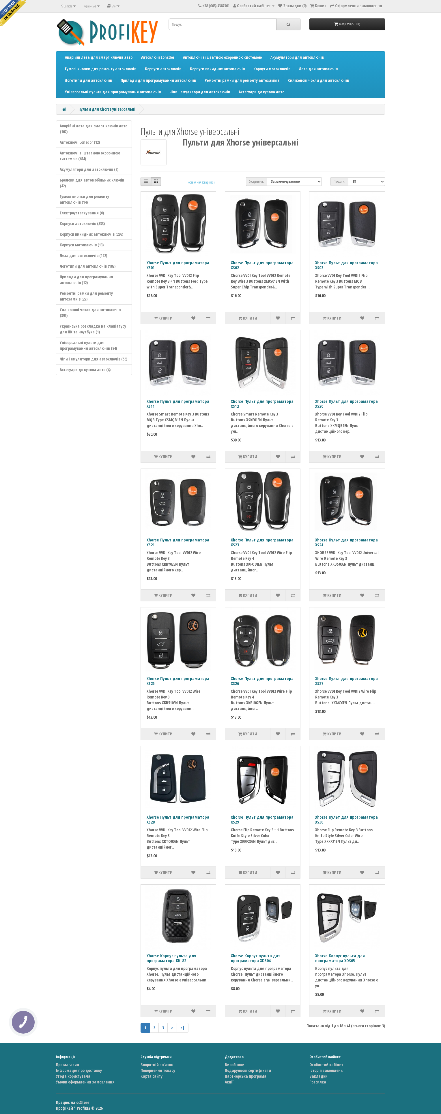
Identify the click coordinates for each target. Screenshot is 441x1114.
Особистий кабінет (326, 1064)
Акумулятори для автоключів (297, 57)
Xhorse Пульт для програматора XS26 (262, 680)
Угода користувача (73, 1076)
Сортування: (256, 181)
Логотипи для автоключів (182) (87, 266)
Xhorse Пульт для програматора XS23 (262, 542)
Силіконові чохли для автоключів (318, 80)
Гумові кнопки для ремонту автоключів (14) (84, 199)
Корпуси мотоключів (271, 68)
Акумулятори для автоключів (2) (89, 169)
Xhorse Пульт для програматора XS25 (178, 680)
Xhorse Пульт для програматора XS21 (178, 542)
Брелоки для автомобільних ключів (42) (92, 182)
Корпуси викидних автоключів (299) (91, 234)
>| (182, 1027)
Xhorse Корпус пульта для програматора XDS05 (340, 958)
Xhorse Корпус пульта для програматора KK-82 (171, 958)
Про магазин (67, 1064)
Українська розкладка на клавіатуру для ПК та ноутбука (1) (93, 329)
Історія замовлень (326, 1070)
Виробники (234, 1064)
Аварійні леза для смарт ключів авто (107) (93, 128)
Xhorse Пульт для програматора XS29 (262, 819)
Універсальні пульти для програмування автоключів (113, 92)
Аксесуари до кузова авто (261, 92)
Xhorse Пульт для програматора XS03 (346, 265)
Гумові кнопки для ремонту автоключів (100, 68)
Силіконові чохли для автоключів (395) (90, 312)
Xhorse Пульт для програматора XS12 (262, 403)
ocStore (82, 1102)
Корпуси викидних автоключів (217, 68)
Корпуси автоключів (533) (82, 223)
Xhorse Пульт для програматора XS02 (262, 265)
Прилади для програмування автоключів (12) (86, 279)
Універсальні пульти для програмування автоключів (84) (88, 345)
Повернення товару (158, 1070)
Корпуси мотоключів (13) (82, 245)
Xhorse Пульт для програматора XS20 (346, 403)
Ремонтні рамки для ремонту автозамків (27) (86, 296)
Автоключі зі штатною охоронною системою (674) (90, 155)
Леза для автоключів (318, 68)
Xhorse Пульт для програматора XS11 (178, 403)
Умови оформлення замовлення (85, 1082)
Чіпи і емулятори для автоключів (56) (93, 359)
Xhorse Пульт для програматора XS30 (346, 819)
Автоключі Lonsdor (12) (80, 142)
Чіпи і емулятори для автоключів (199, 92)
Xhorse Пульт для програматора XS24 (346, 542)
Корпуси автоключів (163, 68)
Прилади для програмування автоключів (158, 80)
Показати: (339, 181)
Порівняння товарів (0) (200, 182)
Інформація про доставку (79, 1070)
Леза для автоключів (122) (83, 255)
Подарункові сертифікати (248, 1070)
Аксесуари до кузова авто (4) (85, 369)
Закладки (318, 1076)
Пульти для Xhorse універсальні (107, 109)
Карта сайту (151, 1076)
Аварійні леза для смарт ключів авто (98, 57)
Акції (229, 1082)
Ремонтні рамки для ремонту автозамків (242, 80)
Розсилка (317, 1082)
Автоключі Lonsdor (157, 57)
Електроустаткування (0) (82, 213)
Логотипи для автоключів (88, 80)
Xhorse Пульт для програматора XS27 (346, 680)
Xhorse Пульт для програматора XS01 (178, 265)
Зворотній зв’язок (157, 1064)
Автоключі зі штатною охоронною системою (222, 57)
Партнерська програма (245, 1076)
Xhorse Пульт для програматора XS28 (178, 819)
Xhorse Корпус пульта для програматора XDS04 (256, 958)
